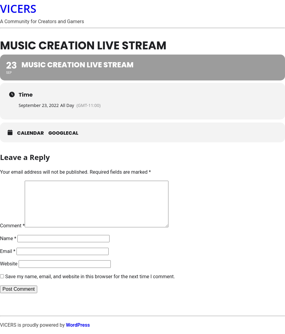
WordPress (78, 325)
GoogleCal (63, 133)
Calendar (30, 133)
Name (8, 238)
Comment (12, 226)
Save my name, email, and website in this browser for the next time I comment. (90, 276)
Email (7, 251)
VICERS (18, 8)
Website (8, 264)
